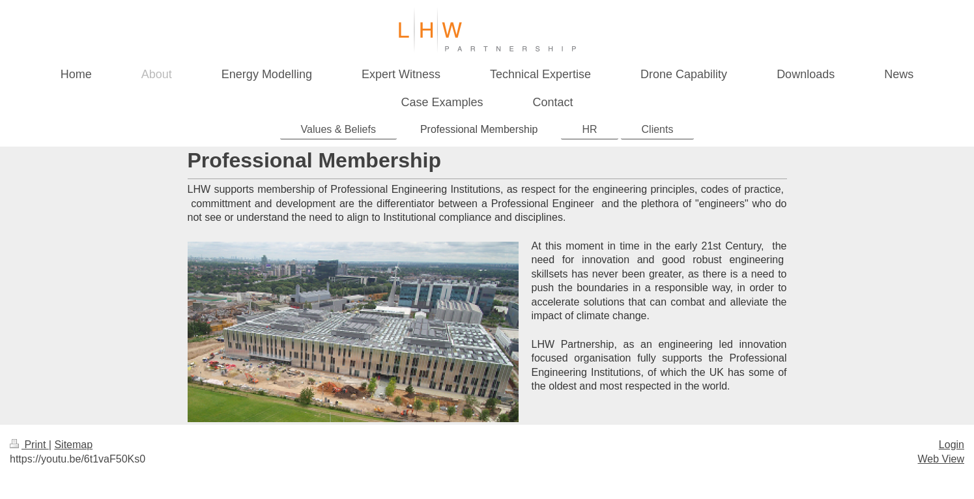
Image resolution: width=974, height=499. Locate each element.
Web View (941, 458)
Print (29, 444)
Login (951, 444)
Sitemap (73, 444)
